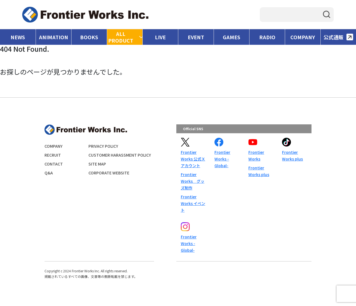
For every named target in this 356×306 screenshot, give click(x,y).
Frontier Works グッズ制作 (192, 181)
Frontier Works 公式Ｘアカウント (193, 158)
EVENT (196, 37)
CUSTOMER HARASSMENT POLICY (119, 155)
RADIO (267, 37)
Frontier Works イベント (193, 203)
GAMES (231, 37)
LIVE (160, 37)
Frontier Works (256, 155)
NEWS (18, 37)
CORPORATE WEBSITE (108, 173)
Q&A (48, 173)
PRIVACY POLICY (103, 146)
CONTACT (53, 164)
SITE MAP (97, 164)
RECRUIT (52, 155)
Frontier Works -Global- (222, 158)
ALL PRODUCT (120, 37)
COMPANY (302, 37)
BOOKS (89, 37)
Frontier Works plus (258, 171)
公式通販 (338, 37)
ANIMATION (53, 37)
